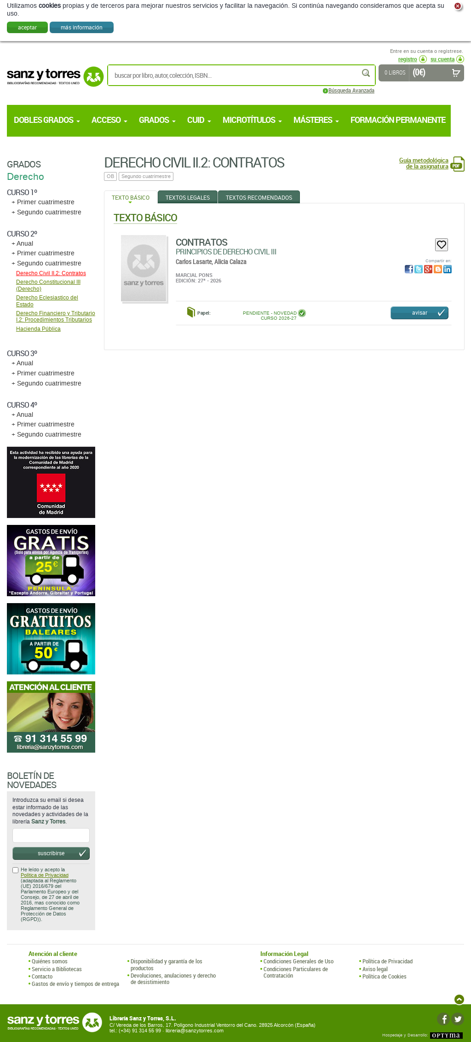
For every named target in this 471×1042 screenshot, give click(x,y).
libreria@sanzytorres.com (195, 1031)
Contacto (42, 976)
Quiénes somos (50, 961)
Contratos (201, 242)
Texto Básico (130, 197)
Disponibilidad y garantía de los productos (166, 964)
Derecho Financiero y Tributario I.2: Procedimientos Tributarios (55, 316)
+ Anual (22, 243)
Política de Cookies (384, 976)
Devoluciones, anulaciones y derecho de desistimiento (173, 978)
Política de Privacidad (45, 875)
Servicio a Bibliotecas (57, 969)
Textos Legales (188, 197)
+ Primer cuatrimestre (43, 202)
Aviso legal (375, 969)
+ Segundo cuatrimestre (46, 212)
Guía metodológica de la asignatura (423, 163)
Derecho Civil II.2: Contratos (51, 273)
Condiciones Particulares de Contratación (296, 972)
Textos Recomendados (259, 197)
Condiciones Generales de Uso (298, 961)
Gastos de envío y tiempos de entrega (75, 983)
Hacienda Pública (38, 329)
